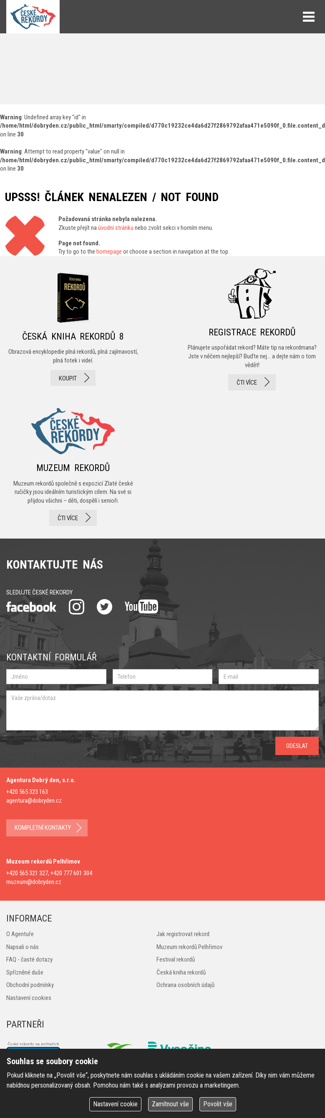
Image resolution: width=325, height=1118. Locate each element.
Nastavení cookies (28, 998)
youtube (141, 606)
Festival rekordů (175, 959)
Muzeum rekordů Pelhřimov (189, 947)
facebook (31, 607)
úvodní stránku (116, 228)
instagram (76, 606)
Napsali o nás (22, 947)
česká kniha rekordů (73, 329)
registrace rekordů (252, 329)
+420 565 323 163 (27, 792)
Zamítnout (170, 1104)
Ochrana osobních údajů (185, 985)
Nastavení (115, 1104)
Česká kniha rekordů (181, 972)
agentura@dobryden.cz (34, 800)
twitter (104, 606)
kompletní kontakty (43, 827)
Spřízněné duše (24, 972)
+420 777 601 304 (71, 873)
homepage (109, 251)
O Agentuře (20, 934)
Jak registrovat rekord (182, 934)
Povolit (217, 1104)
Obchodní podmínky (30, 985)
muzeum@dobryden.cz (33, 882)
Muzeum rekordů (73, 464)
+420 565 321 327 (27, 873)
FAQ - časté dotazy (29, 959)
